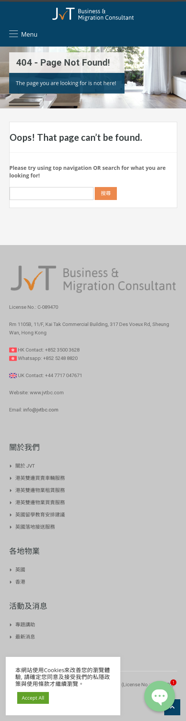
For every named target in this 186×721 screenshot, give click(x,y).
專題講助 (25, 624)
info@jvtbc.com (40, 410)
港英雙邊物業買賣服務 (40, 502)
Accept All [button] (33, 697)
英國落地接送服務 (35, 527)
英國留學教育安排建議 (40, 515)
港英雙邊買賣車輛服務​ (40, 478)
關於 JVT (25, 466)
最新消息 (25, 637)
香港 (20, 582)
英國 (20, 570)
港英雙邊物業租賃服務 (40, 490)
